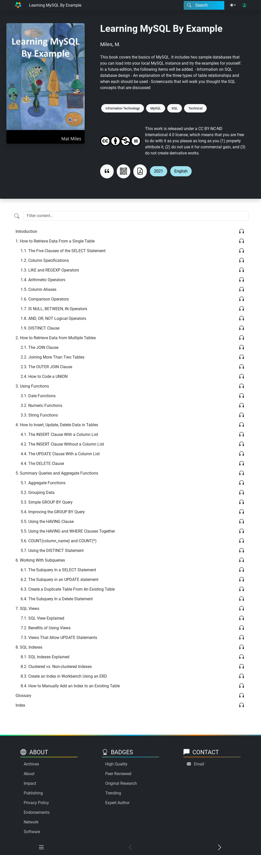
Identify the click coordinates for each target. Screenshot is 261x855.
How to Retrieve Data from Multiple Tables (56, 337)
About (29, 773)
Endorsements (36, 812)
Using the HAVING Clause (47, 521)
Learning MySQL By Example (55, 5)
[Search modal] (204, 5)
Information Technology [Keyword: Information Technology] (123, 108)
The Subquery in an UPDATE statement (59, 579)
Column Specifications (45, 260)
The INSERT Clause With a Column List (59, 434)
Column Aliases (38, 289)
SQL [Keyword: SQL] (175, 108)
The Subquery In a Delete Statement (57, 598)
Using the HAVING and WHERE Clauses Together (68, 531)
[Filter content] (16, 216)
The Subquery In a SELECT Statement (58, 569)
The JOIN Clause (39, 347)
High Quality (116, 764)
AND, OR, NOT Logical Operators (53, 318)
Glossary (23, 695)
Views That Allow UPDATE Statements (59, 637)
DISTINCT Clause (40, 328)
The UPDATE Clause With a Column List (60, 453)
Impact (30, 783)
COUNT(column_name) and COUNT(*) (59, 540)
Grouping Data (38, 492)
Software (32, 831)
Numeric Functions (41, 405)
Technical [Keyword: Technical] (195, 108)
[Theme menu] (232, 5)
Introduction (26, 231)
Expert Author (117, 802)
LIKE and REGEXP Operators (50, 270)
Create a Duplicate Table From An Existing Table (68, 589)
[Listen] (241, 231)
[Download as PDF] (140, 171)
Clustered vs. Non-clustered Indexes (56, 666)
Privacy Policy (36, 802)
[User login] (244, 5)
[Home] (18, 5)
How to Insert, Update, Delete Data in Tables (57, 424)
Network (31, 822)
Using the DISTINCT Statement (52, 550)
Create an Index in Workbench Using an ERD (64, 676)
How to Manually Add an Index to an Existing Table (70, 685)
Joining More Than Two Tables (52, 357)
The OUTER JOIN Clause (46, 366)
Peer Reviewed (118, 773)
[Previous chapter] (130, 847)
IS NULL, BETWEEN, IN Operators (54, 308)
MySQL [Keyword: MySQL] (155, 108)
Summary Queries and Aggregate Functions (57, 473)
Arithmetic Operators (43, 279)
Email (199, 764)
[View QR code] (123, 171)
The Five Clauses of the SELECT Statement (63, 250)
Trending (113, 793)
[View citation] (107, 171)
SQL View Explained (42, 618)
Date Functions (38, 395)
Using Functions (32, 386)
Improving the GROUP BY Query (53, 511)
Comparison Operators (45, 299)
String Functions (39, 415)
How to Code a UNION (44, 376)
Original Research (121, 783)
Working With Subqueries (40, 560)
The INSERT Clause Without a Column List (62, 444)
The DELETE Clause (42, 463)
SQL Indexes (29, 647)
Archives (31, 764)
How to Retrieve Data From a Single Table (55, 241)
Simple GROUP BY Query (47, 502)
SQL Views (27, 608)
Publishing (33, 793)
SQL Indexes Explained (45, 656)
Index (20, 705)
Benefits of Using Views (46, 627)
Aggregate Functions (43, 482)
